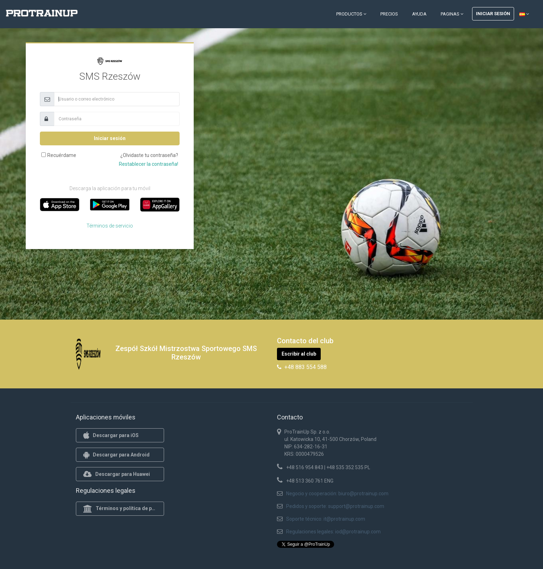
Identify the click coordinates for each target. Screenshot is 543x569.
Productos (351, 14)
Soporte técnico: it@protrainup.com (325, 519)
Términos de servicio (109, 226)
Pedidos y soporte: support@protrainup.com (335, 506)
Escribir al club (299, 354)
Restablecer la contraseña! (148, 164)
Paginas (452, 14)
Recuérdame (61, 155)
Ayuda (419, 14)
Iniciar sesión (493, 13)
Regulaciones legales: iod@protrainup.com (333, 531)
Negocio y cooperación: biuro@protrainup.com (337, 493)
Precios (389, 14)
